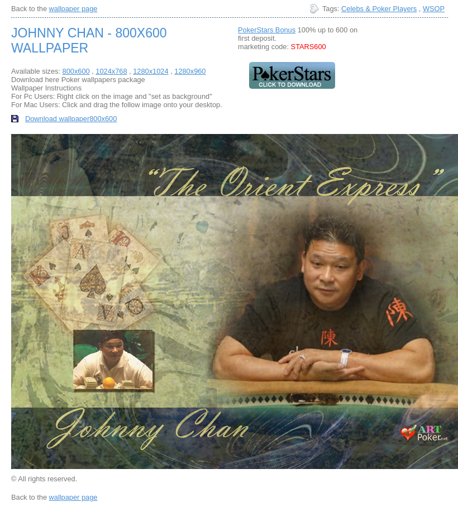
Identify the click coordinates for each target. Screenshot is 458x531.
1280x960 (190, 71)
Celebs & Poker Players (379, 8)
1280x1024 (150, 71)
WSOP (434, 8)
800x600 (76, 71)
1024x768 (111, 71)
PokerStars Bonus (266, 30)
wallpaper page (73, 8)
